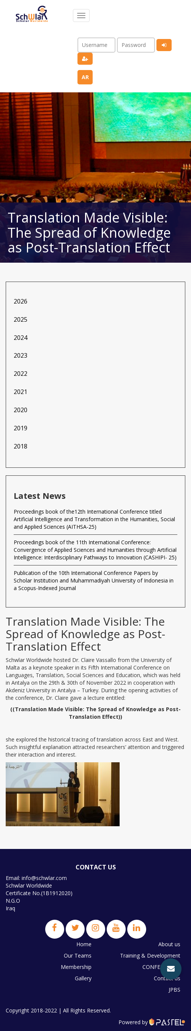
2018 (20, 446)
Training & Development (150, 955)
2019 (20, 428)
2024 (20, 337)
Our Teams (78, 955)
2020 (20, 410)
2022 (20, 373)
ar (85, 77)
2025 (20, 319)
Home (84, 944)
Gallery (83, 978)
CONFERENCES (161, 966)
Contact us (167, 978)
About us (169, 944)
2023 (20, 355)
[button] (171, 969)
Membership (76, 966)
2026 (20, 301)
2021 (20, 392)
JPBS (174, 989)
